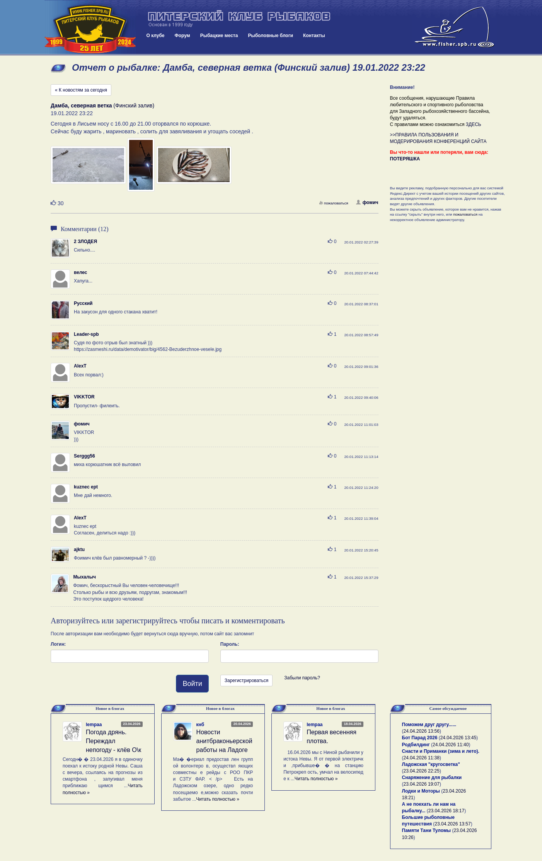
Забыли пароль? (302, 678)
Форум (182, 35)
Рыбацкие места (219, 35)
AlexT (80, 366)
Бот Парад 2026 (420, 737)
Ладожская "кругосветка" (431, 764)
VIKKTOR (84, 397)
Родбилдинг (416, 744)
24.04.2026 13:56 (422, 731)
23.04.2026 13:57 (452, 824)
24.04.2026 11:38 (422, 758)
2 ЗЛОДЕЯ (85, 241)
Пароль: (229, 644)
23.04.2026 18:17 (446, 810)
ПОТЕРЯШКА (405, 159)
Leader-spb (86, 334)
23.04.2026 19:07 (422, 784)
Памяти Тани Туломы (426, 830)
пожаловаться (333, 203)
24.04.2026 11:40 (451, 744)
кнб (200, 724)
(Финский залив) (102, 105)
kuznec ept (86, 487)
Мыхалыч (84, 577)
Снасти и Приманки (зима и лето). (440, 751)
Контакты (314, 35)
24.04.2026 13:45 (458, 737)
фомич (367, 202)
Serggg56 (84, 456)
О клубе (156, 35)
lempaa (94, 724)
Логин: (58, 644)
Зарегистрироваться (246, 680)
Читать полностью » (217, 799)
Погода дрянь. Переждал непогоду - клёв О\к (113, 741)
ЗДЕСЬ (473, 124)
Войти (192, 683)
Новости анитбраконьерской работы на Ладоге (224, 741)
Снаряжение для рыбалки (432, 777)
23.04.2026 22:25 (422, 771)
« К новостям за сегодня (81, 90)
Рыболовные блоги (270, 35)
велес (80, 272)
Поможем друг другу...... (429, 724)
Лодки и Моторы (421, 791)
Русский (83, 303)
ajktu (79, 549)
